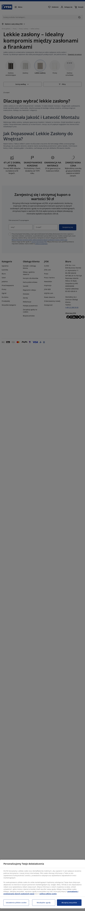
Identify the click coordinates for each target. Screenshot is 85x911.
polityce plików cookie (48, 894)
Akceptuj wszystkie (69, 903)
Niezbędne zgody (44, 903)
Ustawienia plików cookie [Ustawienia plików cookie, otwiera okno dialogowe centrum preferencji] (16, 903)
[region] (42, 884)
